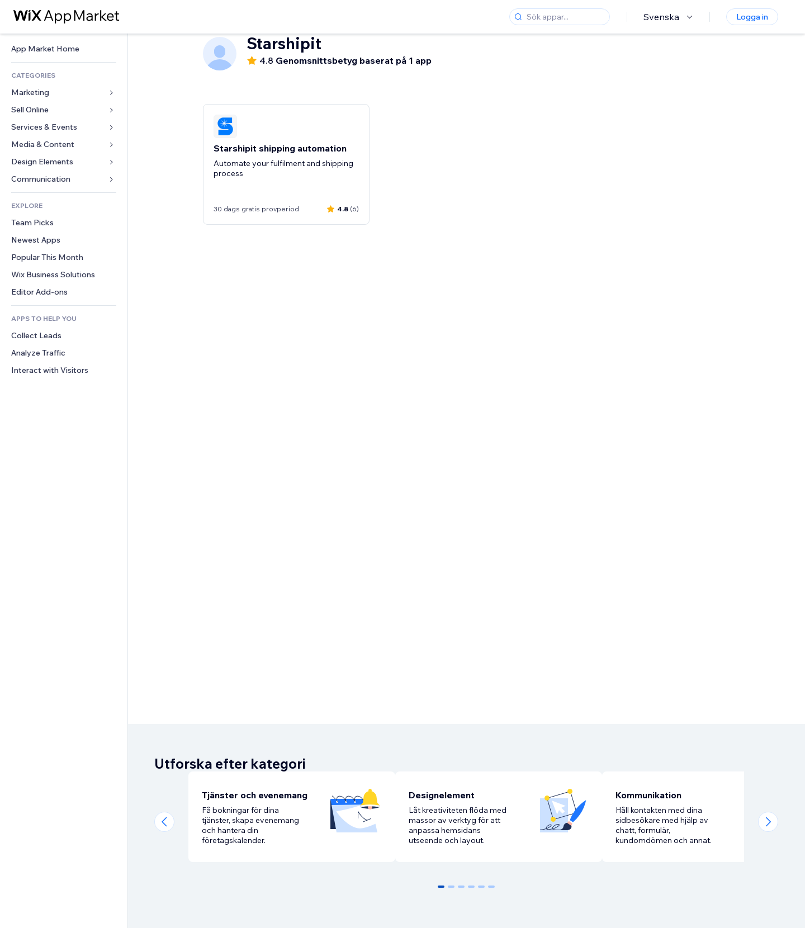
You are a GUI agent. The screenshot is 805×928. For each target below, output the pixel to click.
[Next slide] (768, 822)
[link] (63, 49)
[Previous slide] (164, 822)
